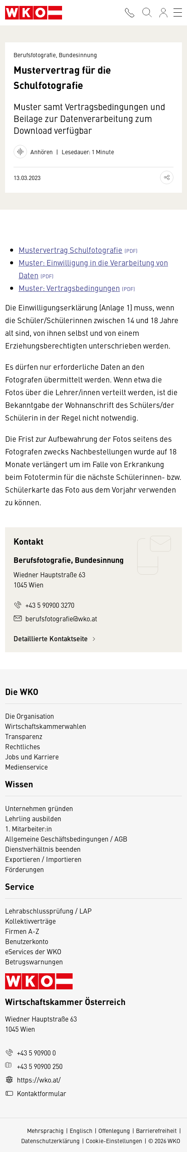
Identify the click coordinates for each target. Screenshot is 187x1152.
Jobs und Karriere (32, 756)
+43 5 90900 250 (33, 1066)
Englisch (81, 1130)
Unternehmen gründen (39, 808)
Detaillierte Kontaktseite (56, 638)
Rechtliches (22, 746)
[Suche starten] (146, 13)
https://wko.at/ (33, 1079)
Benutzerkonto (26, 941)
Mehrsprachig (45, 1130)
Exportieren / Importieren (43, 859)
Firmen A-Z (22, 931)
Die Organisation (29, 715)
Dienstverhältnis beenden (43, 848)
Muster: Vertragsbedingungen (69, 287)
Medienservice (26, 766)
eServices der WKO (33, 951)
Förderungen (24, 869)
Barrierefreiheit (156, 1130)
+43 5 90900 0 (30, 1052)
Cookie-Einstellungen (114, 1140)
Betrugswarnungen (35, 961)
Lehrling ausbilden (33, 818)
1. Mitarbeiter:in (28, 828)
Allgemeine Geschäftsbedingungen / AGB (66, 838)
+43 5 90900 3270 (44, 604)
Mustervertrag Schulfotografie (70, 249)
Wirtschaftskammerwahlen (45, 726)
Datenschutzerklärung (50, 1140)
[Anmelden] (163, 12)
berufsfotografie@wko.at (55, 618)
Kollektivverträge (30, 920)
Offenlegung (114, 1130)
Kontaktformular (35, 1093)
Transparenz (23, 736)
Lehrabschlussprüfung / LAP (48, 910)
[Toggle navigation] (177, 12)
